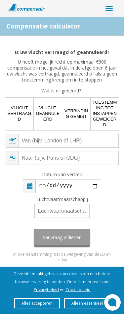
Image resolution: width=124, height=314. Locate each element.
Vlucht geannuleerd (48, 113)
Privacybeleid (46, 289)
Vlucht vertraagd (19, 113)
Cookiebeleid (78, 289)
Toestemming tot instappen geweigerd (105, 113)
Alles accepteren (37, 303)
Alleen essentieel (87, 303)
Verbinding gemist (76, 113)
